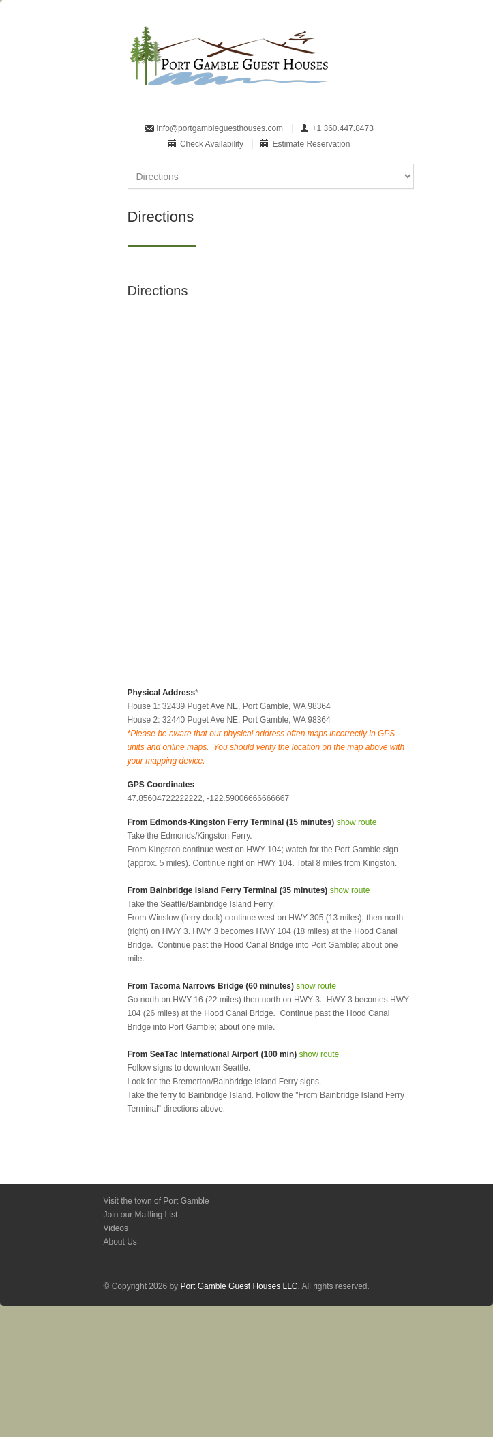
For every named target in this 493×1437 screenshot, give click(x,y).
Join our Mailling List (141, 1214)
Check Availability (211, 144)
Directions (158, 290)
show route (357, 822)
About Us (120, 1242)
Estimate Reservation (311, 144)
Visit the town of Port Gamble (156, 1201)
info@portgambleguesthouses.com (220, 128)
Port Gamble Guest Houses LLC (238, 1286)
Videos (116, 1228)
